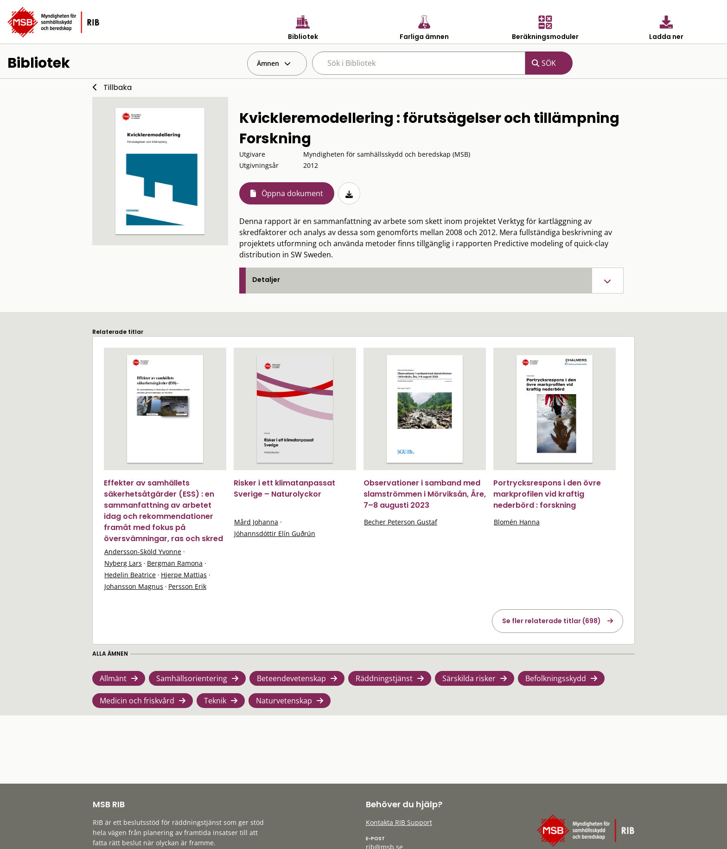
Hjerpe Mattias (184, 574)
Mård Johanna (256, 521)
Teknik (215, 701)
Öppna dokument (292, 193)
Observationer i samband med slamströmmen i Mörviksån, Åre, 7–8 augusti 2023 (425, 494)
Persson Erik (187, 586)
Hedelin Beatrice (130, 574)
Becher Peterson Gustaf (400, 521)
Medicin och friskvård (137, 701)
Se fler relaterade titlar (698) (551, 621)
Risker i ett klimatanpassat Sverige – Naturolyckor (284, 488)
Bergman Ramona (175, 563)
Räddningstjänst (384, 678)
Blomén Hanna (517, 521)
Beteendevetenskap (291, 678)
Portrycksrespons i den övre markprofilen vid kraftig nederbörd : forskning (547, 494)
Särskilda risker (469, 678)
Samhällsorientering (191, 678)
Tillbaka (117, 87)
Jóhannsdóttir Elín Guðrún (274, 533)
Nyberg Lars (123, 563)
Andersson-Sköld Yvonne (142, 551)
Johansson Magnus (133, 586)
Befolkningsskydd (555, 678)
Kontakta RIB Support (399, 822)
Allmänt (113, 678)
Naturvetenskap (284, 701)
